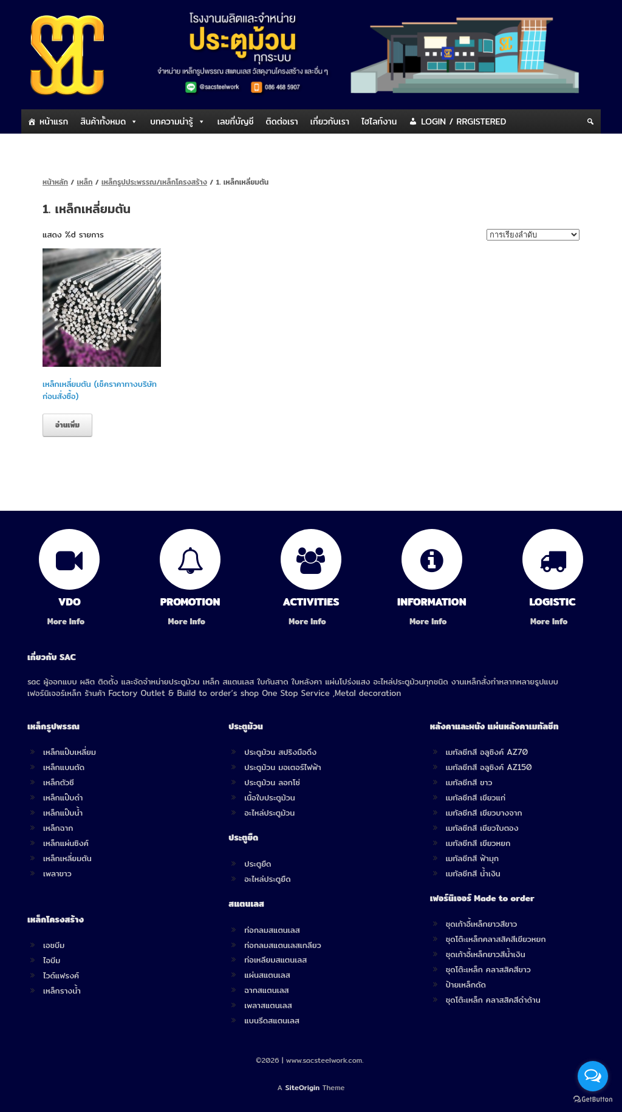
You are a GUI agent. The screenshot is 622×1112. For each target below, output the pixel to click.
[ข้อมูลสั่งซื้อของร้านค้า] (533, 234)
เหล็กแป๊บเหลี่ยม (69, 752)
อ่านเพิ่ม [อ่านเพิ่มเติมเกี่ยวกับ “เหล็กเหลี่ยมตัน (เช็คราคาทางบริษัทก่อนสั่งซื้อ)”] (67, 425)
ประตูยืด (257, 864)
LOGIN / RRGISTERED (463, 121)
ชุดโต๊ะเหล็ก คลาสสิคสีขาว (488, 969)
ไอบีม (51, 960)
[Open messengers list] (593, 1076)
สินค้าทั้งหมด (103, 121)
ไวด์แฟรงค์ (61, 975)
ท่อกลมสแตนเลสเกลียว (282, 945)
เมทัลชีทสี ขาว (469, 782)
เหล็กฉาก (58, 828)
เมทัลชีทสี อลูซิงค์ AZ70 (487, 752)
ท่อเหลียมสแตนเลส (275, 959)
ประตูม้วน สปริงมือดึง (280, 752)
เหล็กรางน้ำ (62, 990)
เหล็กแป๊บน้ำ (63, 813)
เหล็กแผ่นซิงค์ (66, 843)
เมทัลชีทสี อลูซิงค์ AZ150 (489, 767)
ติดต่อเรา (282, 121)
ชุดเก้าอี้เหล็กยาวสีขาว (482, 924)
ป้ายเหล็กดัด (466, 984)
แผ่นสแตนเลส (267, 975)
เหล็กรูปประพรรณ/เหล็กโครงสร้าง (154, 182)
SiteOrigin (302, 1087)
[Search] (590, 121)
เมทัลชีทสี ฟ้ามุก (472, 858)
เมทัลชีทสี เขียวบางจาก (484, 813)
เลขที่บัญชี (235, 121)
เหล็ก (85, 182)
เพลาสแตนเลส (268, 1005)
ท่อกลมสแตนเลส (271, 930)
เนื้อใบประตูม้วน (269, 797)
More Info (69, 621)
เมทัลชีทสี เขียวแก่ (475, 797)
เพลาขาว (57, 873)
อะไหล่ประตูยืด (267, 879)
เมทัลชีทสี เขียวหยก (478, 843)
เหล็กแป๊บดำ (63, 797)
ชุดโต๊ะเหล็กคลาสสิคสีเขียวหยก (496, 939)
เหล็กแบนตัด (63, 767)
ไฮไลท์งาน (379, 121)
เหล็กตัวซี (58, 782)
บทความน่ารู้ (171, 121)
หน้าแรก (53, 121)
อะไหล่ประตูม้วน (269, 813)
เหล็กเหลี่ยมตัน (67, 858)
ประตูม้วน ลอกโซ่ (272, 782)
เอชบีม (53, 945)
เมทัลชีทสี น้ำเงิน (473, 873)
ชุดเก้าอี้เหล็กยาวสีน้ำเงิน (485, 954)
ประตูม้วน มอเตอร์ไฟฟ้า (282, 767)
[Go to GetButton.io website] (592, 1099)
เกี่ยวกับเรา (329, 121)
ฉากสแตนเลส (266, 990)
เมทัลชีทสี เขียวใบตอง (482, 828)
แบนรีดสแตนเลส (271, 1020)
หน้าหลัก (55, 182)
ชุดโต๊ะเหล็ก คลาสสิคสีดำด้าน (493, 1000)
